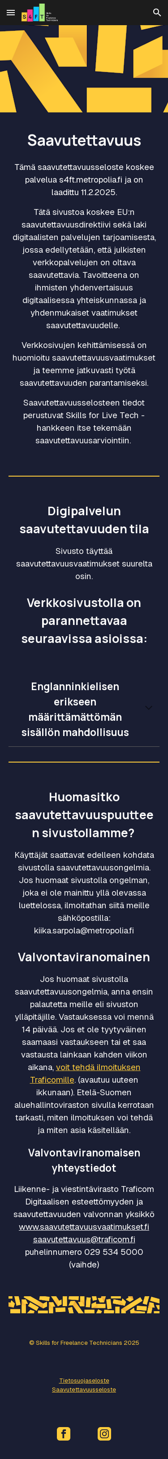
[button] (11, 12)
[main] (84, 287)
